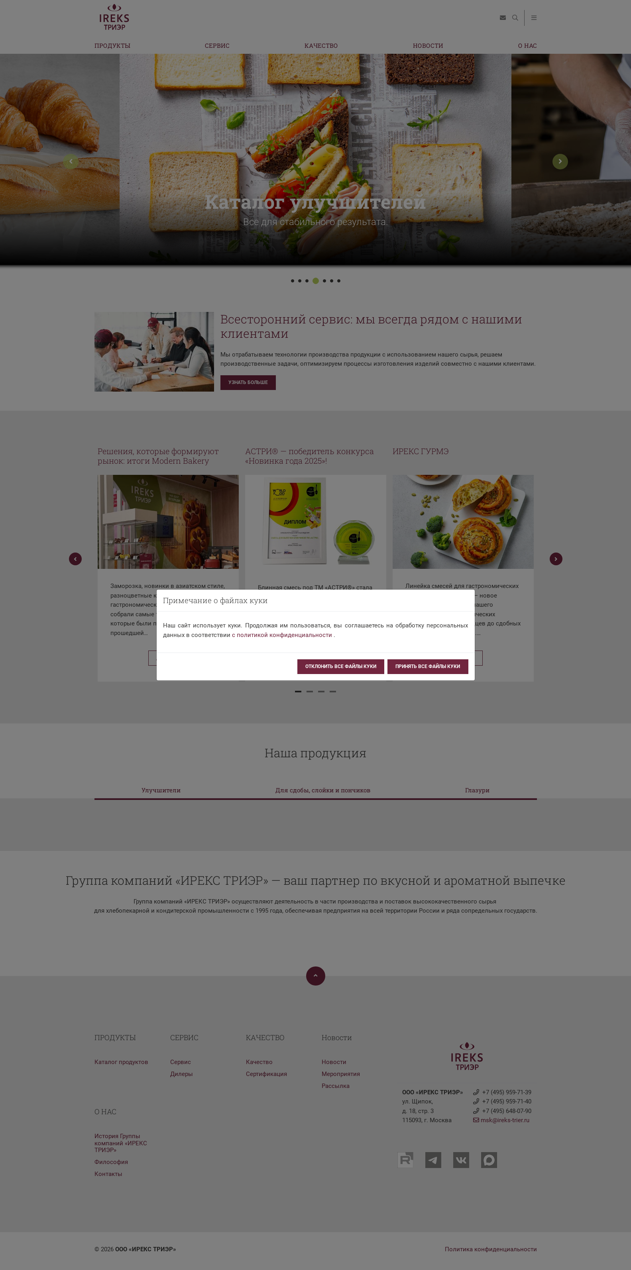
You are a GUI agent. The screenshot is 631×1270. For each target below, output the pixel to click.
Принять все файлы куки (427, 666)
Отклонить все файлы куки (340, 666)
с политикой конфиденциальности (282, 635)
